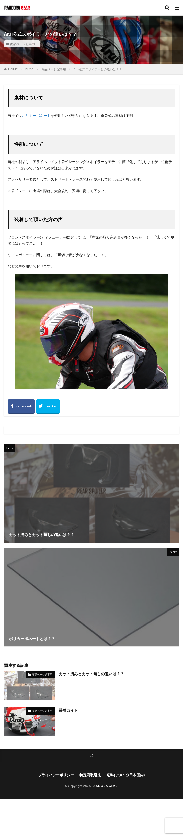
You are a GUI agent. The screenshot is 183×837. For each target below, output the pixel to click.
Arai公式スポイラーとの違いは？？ (98, 69)
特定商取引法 (90, 775)
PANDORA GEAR (105, 786)
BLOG (29, 69)
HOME (13, 69)
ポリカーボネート (36, 115)
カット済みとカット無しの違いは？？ (91, 673)
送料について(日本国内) (126, 775)
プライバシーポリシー (56, 775)
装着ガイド (68, 710)
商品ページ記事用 (22, 43)
